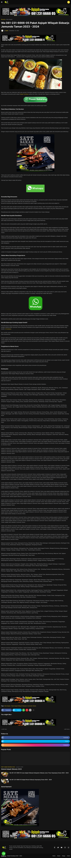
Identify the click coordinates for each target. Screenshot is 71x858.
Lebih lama (66, 729)
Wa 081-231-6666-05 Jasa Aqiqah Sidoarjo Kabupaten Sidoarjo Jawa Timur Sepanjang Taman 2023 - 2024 (39, 773)
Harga (63, 855)
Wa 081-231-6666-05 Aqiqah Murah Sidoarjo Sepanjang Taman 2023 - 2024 (31, 779)
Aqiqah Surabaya (24, 94)
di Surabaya (8, 329)
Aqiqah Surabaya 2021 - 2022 (14, 855)
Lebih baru (4, 729)
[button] (1, 2)
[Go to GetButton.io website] (3, 856)
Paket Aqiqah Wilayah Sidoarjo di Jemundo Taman (23, 705)
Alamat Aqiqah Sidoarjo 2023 (11, 769)
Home (53, 855)
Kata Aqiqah (9, 19)
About (58, 855)
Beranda (3, 19)
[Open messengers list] (4, 853)
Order (68, 855)
